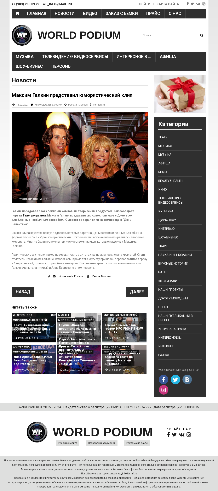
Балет (163, 272)
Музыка (25, 56)
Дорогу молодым (173, 298)
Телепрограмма (34, 215)
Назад (23, 291)
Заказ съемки (122, 13)
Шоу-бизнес (168, 237)
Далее (137, 291)
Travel (163, 246)
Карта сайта (168, 4)
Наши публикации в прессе (175, 318)
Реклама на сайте (137, 443)
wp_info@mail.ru (127, 473)
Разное (164, 355)
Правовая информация (101, 443)
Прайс (153, 13)
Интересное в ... (134, 56)
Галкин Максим (101, 276)
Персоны (61, 66)
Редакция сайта (67, 443)
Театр (162, 137)
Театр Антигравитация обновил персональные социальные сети (32, 328)
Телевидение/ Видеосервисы (75, 56)
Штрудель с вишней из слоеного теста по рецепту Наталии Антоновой (122, 359)
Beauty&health (170, 181)
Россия (72, 104)
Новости (65, 13)
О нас (175, 13)
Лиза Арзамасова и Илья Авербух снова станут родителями (33, 360)
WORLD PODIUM (79, 35)
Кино (162, 189)
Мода (162, 172)
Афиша (168, 56)
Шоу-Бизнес (29, 66)
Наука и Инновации (175, 255)
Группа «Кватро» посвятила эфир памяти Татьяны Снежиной (77, 328)
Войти (144, 4)
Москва (83, 104)
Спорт (163, 307)
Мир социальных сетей (48, 104)
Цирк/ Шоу (167, 220)
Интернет (166, 346)
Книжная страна (172, 329)
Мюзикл (165, 146)
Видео (90, 13)
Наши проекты (170, 290)
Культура (165, 211)
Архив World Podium (71, 276)
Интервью (166, 229)
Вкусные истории (116, 346)
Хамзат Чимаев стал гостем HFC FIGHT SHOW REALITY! (123, 328)
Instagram (99, 104)
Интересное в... (170, 337)
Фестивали (167, 281)
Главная (36, 13)
